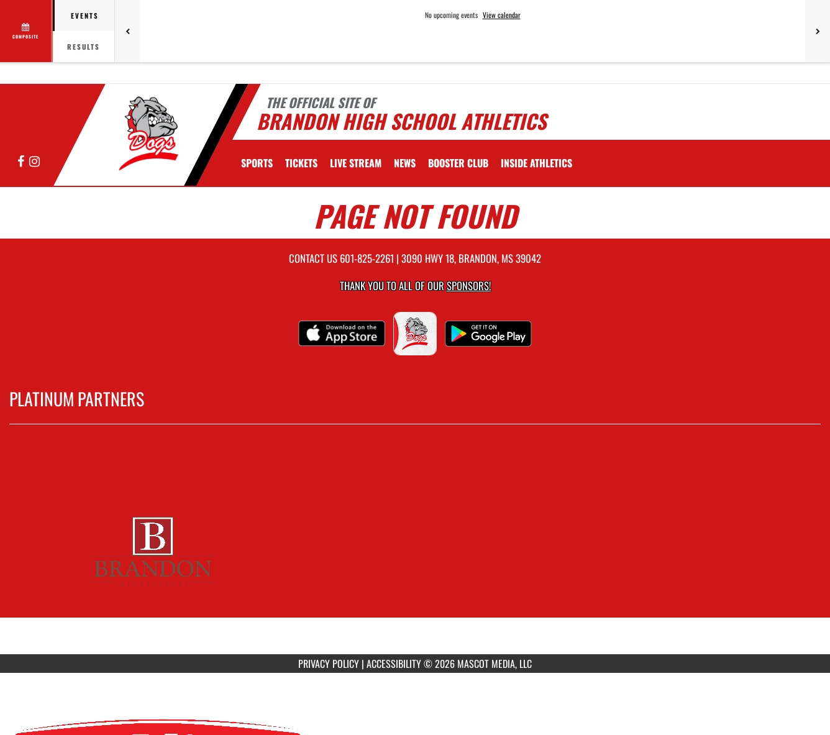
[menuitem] (301, 163)
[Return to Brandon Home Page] (145, 134)
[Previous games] (127, 31)
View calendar (502, 15)
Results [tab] (83, 47)
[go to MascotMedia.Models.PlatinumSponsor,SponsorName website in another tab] (415, 548)
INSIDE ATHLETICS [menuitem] (536, 162)
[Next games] (817, 31)
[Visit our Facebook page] (21, 161)
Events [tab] (85, 16)
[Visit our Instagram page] (34, 161)
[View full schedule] (26, 31)
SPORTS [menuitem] (257, 162)
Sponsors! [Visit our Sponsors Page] (469, 285)
